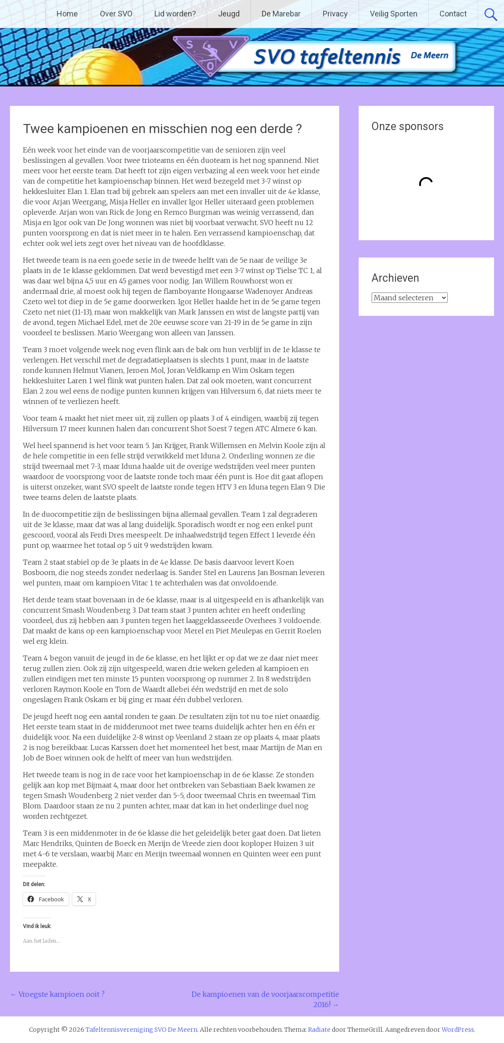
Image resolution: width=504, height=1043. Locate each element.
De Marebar (281, 13)
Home (67, 13)
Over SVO (116, 13)
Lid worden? (175, 13)
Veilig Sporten (393, 13)
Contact (453, 13)
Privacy (335, 13)
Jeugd (229, 13)
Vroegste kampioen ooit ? (57, 994)
